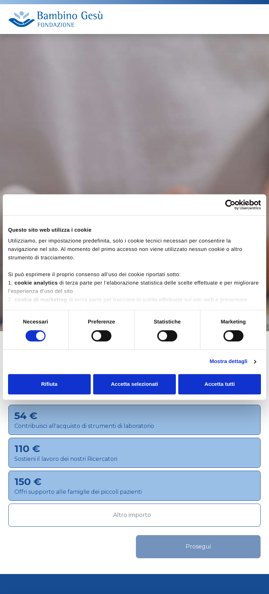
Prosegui (198, 546)
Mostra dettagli (228, 362)
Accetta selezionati (134, 384)
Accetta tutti (220, 384)
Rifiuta (49, 384)
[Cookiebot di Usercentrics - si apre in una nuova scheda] (230, 204)
